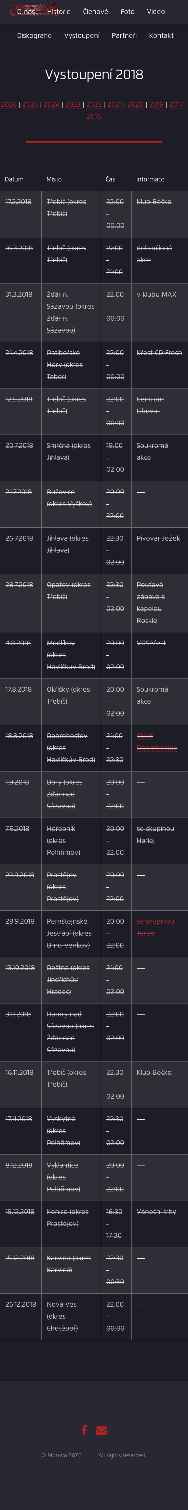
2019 (156, 104)
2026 (9, 104)
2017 (176, 104)
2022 (94, 104)
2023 (73, 104)
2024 (51, 104)
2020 (136, 104)
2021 (115, 104)
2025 (30, 104)
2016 (94, 116)
